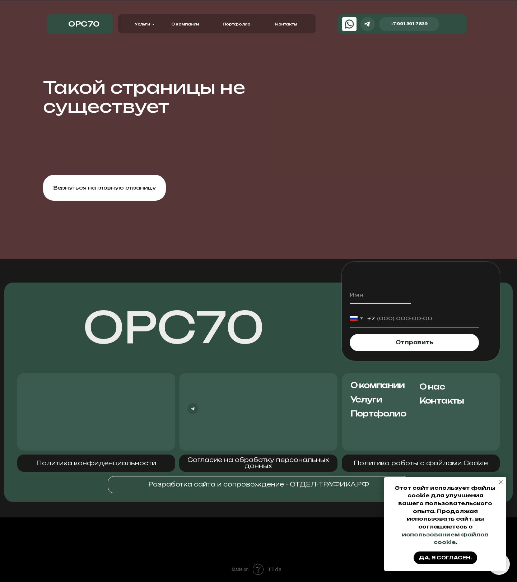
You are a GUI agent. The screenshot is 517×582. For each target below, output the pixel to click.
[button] (96, 463)
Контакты (286, 24)
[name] (380, 295)
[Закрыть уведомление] (500, 482)
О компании (185, 24)
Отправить (414, 342)
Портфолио (236, 24)
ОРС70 (173, 327)
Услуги (142, 24)
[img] (451, 24)
